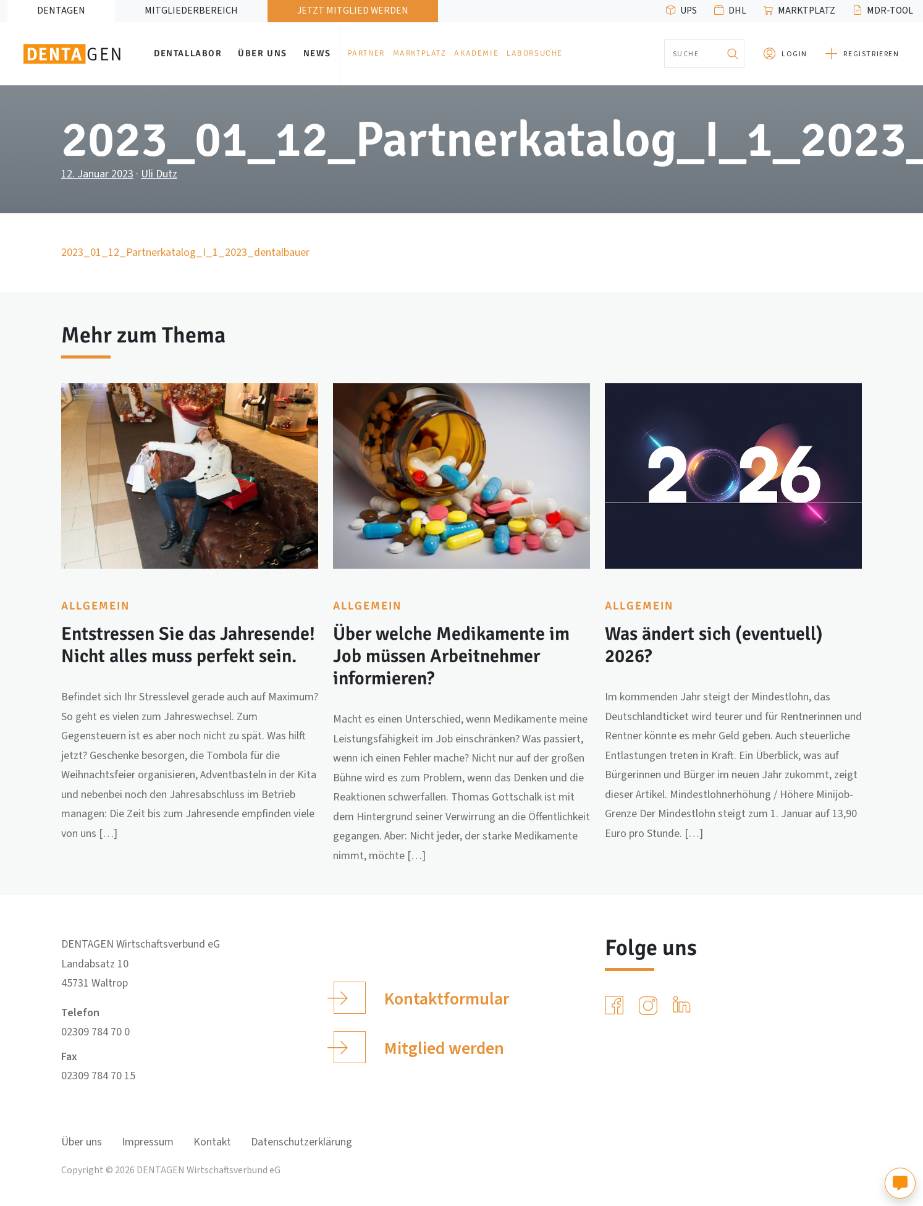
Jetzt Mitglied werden (352, 10)
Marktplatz (806, 10)
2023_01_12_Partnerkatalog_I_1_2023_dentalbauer (185, 252)
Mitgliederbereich (191, 10)
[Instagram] (650, 1006)
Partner (366, 53)
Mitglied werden (418, 1047)
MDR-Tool (890, 10)
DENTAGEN (61, 10)
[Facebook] (616, 1006)
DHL (737, 10)
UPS (688, 10)
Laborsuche (535, 53)
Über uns (262, 53)
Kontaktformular (421, 998)
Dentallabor (188, 53)
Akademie (476, 53)
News (317, 53)
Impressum (148, 1142)
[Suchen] (732, 53)
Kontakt (212, 1142)
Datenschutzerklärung (301, 1142)
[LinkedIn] (684, 1006)
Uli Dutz (159, 174)
